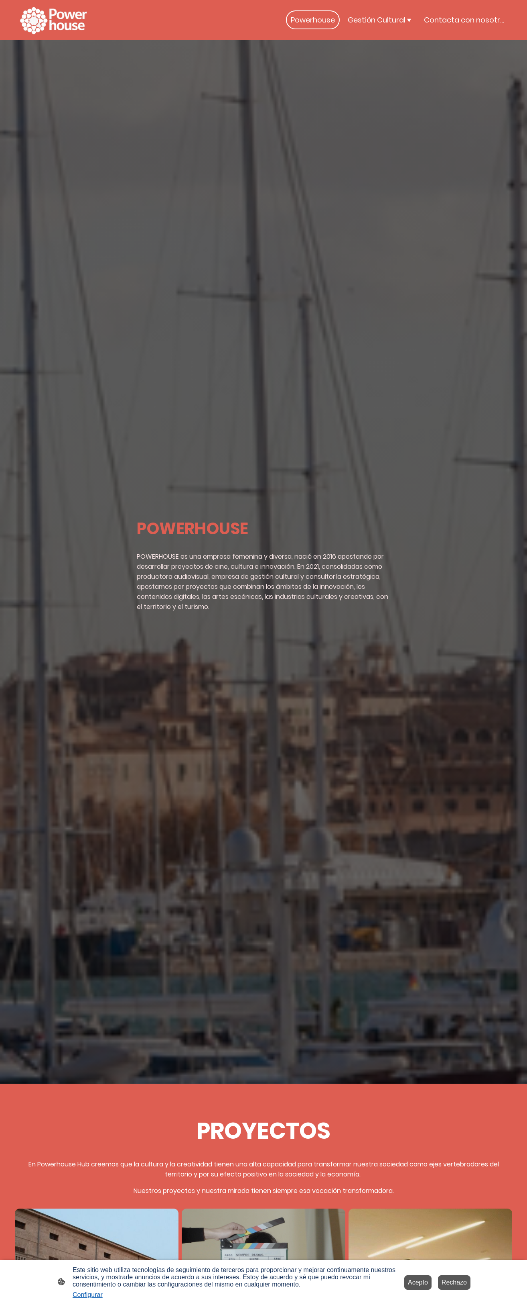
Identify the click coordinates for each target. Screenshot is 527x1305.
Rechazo (454, 1282)
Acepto (418, 1282)
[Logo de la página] (54, 20)
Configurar (88, 1294)
